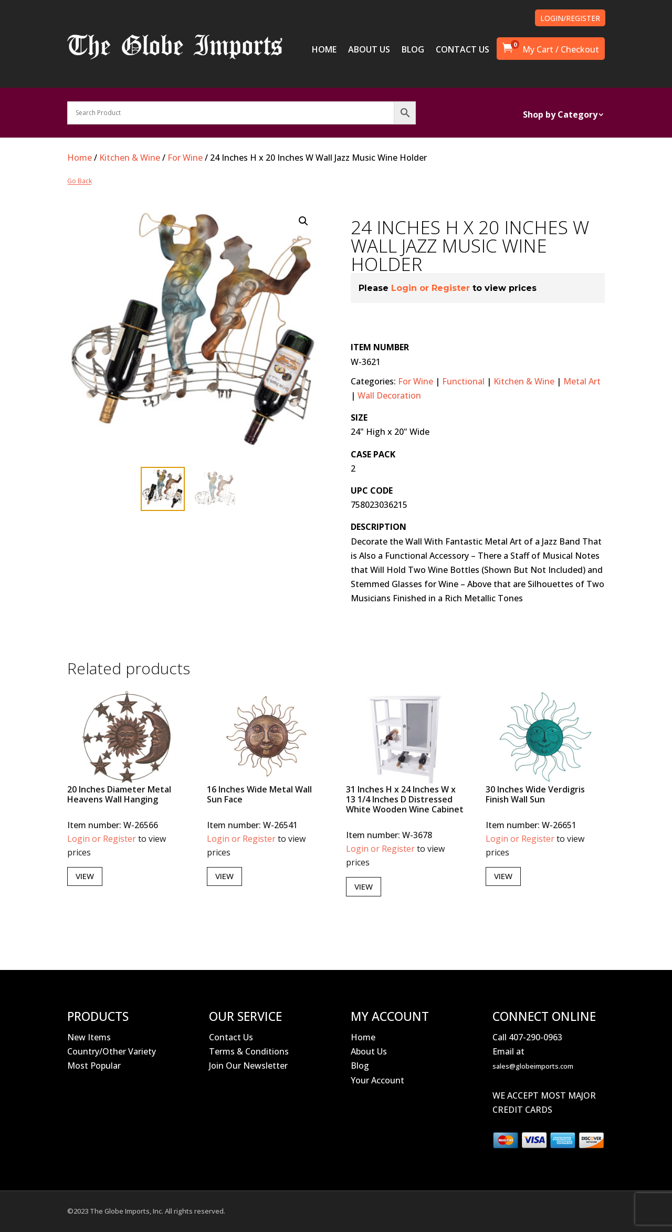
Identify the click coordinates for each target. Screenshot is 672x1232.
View (85, 876)
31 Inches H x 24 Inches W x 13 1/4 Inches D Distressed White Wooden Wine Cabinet (405, 799)
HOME (324, 50)
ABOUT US (369, 50)
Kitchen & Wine (129, 157)
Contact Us (231, 1037)
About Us (369, 1051)
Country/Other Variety (111, 1051)
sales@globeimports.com (532, 1066)
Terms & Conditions (249, 1051)
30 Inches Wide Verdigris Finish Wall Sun (535, 794)
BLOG (413, 50)
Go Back (79, 181)
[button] (303, 221)
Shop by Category (560, 115)
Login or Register (430, 288)
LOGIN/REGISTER (570, 18)
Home (79, 157)
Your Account (377, 1080)
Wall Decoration (389, 395)
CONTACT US (462, 50)
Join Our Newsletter (248, 1065)
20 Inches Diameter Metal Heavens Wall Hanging (119, 794)
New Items (89, 1037)
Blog (360, 1065)
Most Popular (94, 1065)
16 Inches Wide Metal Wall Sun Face (259, 794)
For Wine (185, 157)
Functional (463, 381)
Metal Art (582, 381)
